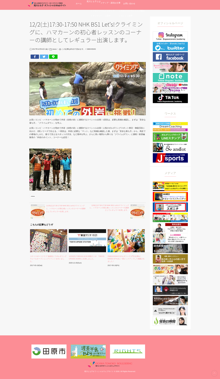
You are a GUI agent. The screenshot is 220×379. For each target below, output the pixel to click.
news (33, 196)
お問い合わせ (163, 5)
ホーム (83, 5)
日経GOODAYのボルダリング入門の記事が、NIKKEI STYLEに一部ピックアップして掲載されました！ (126, 258)
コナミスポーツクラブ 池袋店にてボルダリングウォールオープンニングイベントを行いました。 (48, 258)
